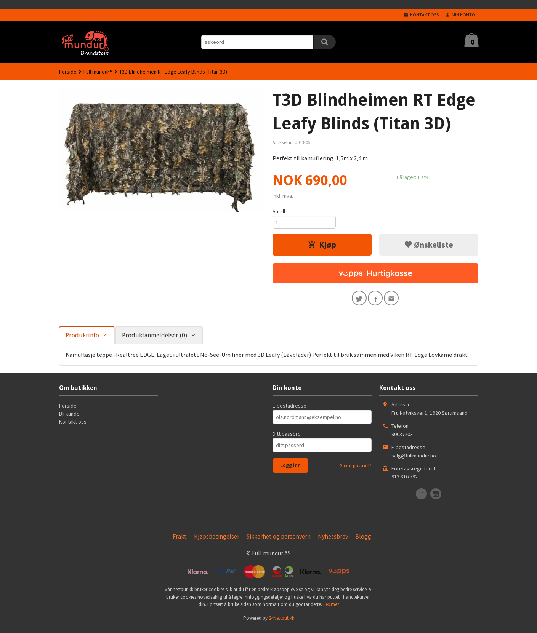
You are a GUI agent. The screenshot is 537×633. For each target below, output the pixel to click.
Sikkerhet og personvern (279, 540)
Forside (68, 71)
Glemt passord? (356, 469)
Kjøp (322, 246)
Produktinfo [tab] (82, 339)
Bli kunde (69, 417)
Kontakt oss (73, 425)
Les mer (331, 608)
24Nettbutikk (281, 622)
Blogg (363, 540)
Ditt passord (287, 437)
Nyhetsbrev (333, 540)
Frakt (180, 540)
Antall (279, 211)
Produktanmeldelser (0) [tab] (154, 339)
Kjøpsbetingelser (216, 540)
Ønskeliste (428, 246)
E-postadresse (289, 409)
